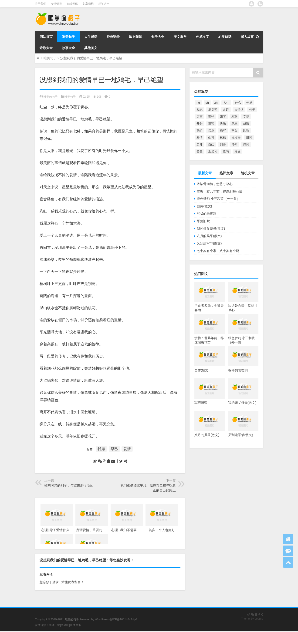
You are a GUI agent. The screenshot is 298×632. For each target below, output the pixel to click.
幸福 (246, 116)
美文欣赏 (180, 37)
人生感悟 (90, 37)
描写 (223, 130)
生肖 (211, 137)
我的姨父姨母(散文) (211, 228)
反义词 (212, 109)
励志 (199, 109)
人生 (226, 102)
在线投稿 (72, 3)
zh (216, 102)
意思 (234, 123)
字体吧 (65, 625)
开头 (199, 123)
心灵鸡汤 (224, 37)
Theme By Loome (252, 618)
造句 (226, 151)
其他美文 (90, 48)
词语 (223, 144)
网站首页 (46, 37)
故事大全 (68, 48)
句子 (252, 109)
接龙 (211, 130)
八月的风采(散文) (209, 236)
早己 (114, 449)
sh (207, 102)
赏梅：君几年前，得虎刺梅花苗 (219, 191)
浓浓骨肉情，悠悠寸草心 (215, 184)
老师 (199, 144)
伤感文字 (202, 37)
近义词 (212, 151)
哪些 (211, 116)
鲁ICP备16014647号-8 (123, 619)
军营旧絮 (203, 221)
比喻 (246, 130)
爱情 (127, 449)
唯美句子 (68, 37)
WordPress (102, 619)
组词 (249, 137)
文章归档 (88, 3)
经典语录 (113, 37)
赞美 (199, 151)
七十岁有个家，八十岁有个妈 (218, 251)
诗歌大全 (46, 48)
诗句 (234, 144)
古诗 (226, 109)
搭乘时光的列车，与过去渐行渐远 (68, 485)
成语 (246, 123)
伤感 (249, 102)
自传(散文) (204, 206)
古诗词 (239, 109)
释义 (237, 151)
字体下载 (54, 625)
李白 (234, 130)
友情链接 (56, 3)
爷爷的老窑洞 (206, 213)
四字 (223, 116)
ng (198, 102)
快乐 (223, 123)
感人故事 (247, 37)
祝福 (223, 137)
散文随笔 (135, 37)
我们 (199, 130)
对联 (234, 116)
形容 (211, 123)
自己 (211, 144)
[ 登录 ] (55, 582)
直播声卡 (75, 625)
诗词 (246, 144)
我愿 (101, 449)
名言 (199, 116)
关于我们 (40, 3)
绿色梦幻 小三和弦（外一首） (218, 199)
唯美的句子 (51, 96)
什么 (238, 102)
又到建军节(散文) (209, 243)
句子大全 (157, 37)
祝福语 (235, 137)
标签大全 (103, 3)
